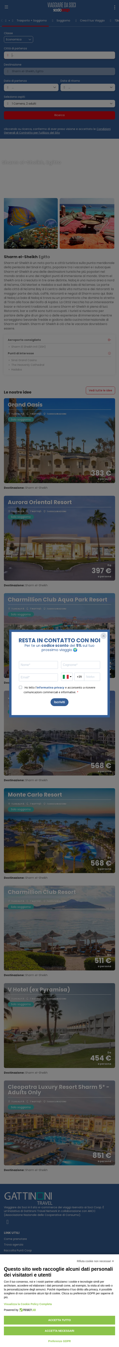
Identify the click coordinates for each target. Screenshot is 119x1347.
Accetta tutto (59, 1320)
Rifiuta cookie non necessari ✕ (95, 1261)
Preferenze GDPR (59, 1341)
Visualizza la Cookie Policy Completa (28, 1304)
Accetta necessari (59, 1330)
